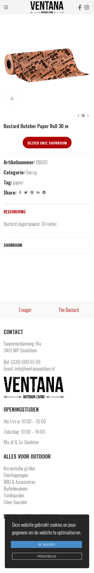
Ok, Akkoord (46, 544)
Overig (31, 172)
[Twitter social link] (26, 192)
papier (18, 182)
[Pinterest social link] (32, 192)
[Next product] (88, 115)
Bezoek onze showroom (47, 142)
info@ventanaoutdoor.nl (35, 368)
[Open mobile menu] (6, 7)
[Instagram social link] (86, 7)
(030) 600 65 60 (25, 361)
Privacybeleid (47, 556)
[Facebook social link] (80, 7)
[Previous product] (78, 115)
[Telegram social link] (44, 192)
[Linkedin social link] (38, 192)
